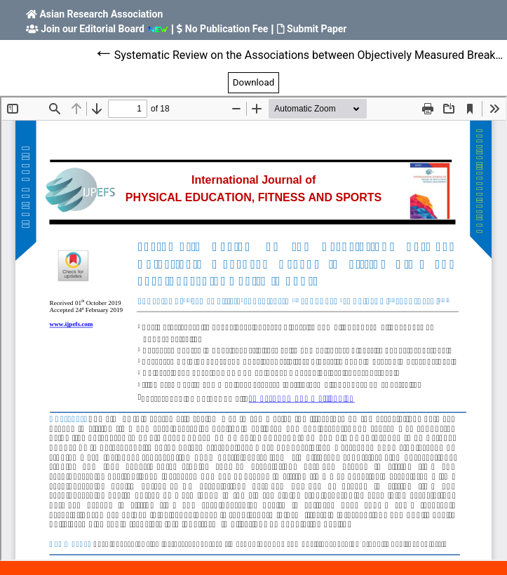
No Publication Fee (227, 28)
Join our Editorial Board (92, 28)
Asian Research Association (101, 14)
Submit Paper (316, 28)
